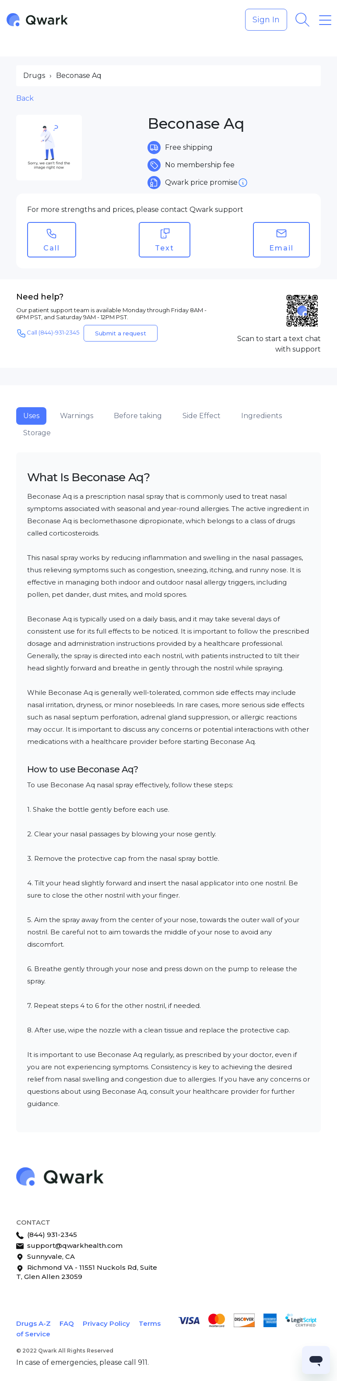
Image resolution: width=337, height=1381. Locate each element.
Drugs (34, 75)
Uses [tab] (31, 416)
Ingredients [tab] (261, 416)
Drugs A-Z (33, 1323)
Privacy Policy (106, 1323)
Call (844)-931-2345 (47, 333)
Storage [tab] (37, 433)
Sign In (266, 20)
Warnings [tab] (76, 416)
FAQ (67, 1323)
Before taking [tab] (138, 416)
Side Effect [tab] (202, 416)
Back (25, 98)
